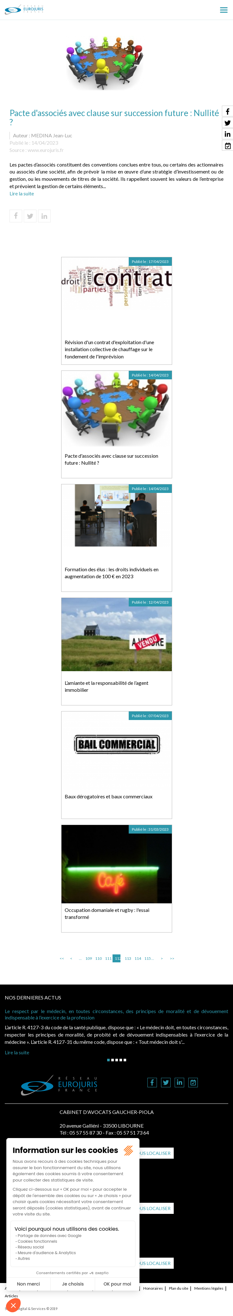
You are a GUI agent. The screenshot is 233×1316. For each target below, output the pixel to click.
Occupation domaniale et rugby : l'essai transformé (107, 913)
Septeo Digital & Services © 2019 (31, 1308)
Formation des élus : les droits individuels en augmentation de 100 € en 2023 (112, 572)
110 (98, 958)
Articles (11, 1295)
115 (147, 958)
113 (127, 958)
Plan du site (178, 1288)
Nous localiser (152, 1153)
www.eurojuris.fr (46, 150)
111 (108, 958)
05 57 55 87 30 (85, 1132)
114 (137, 958)
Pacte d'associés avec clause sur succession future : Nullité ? (111, 459)
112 (117, 958)
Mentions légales (208, 1288)
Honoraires (153, 1288)
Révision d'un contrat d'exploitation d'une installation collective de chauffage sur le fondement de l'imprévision (109, 349)
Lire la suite (22, 193)
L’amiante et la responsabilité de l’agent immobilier (106, 686)
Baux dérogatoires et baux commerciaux (108, 796)
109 (88, 958)
